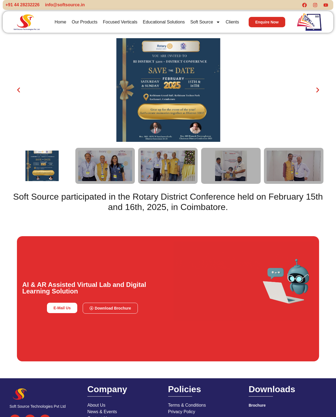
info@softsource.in (65, 5)
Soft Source (205, 24)
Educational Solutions (164, 23)
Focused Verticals (120, 23)
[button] (18, 91)
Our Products (84, 23)
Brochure (257, 407)
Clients (232, 23)
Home (60, 23)
